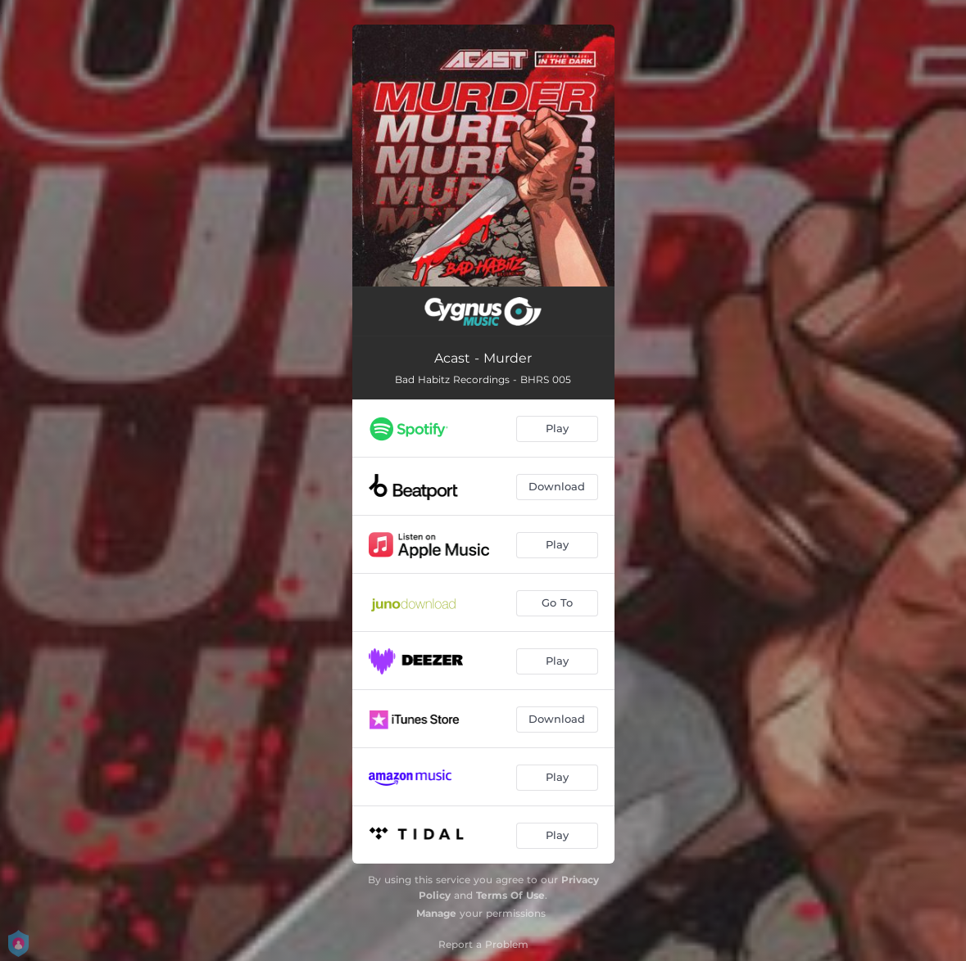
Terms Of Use (510, 895)
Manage (436, 913)
